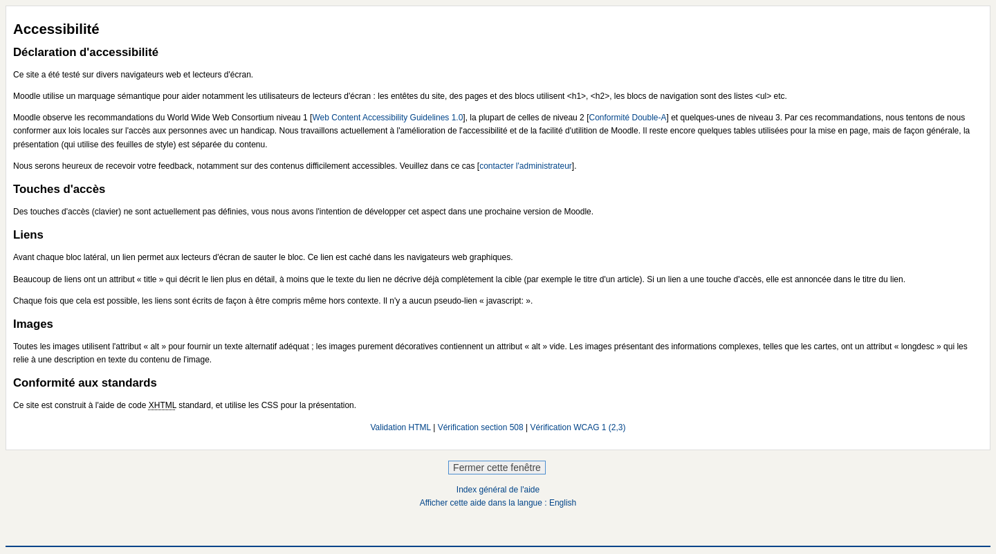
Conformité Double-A (627, 117)
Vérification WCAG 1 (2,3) (578, 427)
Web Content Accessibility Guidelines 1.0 (387, 117)
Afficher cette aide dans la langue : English (498, 503)
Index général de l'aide (498, 490)
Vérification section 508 (481, 427)
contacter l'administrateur (525, 166)
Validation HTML (400, 427)
